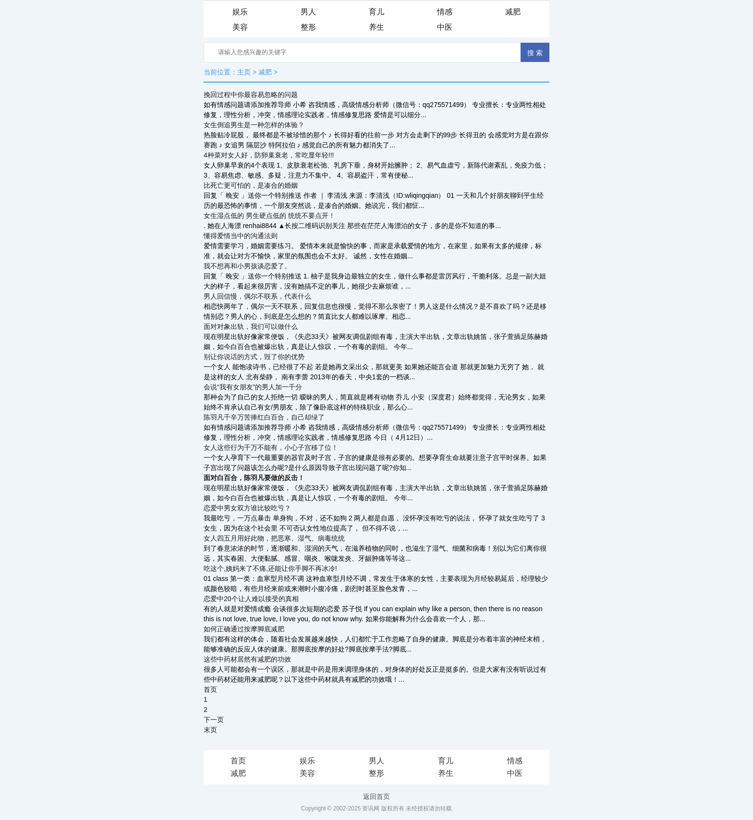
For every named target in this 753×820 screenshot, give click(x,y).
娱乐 (240, 12)
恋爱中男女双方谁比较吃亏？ (247, 508)
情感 (444, 12)
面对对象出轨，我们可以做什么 (251, 326)
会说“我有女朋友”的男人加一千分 (253, 387)
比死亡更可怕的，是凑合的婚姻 (251, 185)
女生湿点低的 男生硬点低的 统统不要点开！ (269, 215)
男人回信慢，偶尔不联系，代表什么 (257, 296)
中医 (444, 27)
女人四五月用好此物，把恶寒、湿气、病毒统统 (274, 538)
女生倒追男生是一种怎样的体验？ (254, 125)
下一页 (214, 720)
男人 (308, 12)
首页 (210, 689)
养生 (376, 27)
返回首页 (376, 796)
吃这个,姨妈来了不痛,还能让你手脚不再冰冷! (270, 568)
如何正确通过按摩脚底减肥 (244, 629)
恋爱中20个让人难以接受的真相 (251, 599)
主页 (244, 72)
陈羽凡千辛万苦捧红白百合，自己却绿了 (264, 417)
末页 (210, 730)
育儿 (376, 12)
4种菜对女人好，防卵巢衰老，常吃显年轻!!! (269, 155)
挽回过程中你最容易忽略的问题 (251, 94)
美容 (240, 27)
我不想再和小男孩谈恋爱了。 (247, 266)
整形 (308, 27)
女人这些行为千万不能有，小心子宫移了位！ (271, 447)
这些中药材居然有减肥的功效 (247, 659)
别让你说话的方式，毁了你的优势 (254, 357)
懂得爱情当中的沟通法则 (241, 236)
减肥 (513, 12)
